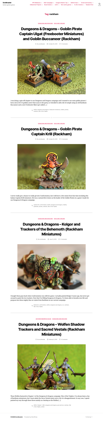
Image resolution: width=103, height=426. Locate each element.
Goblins (63, 114)
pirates (67, 114)
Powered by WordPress (31, 422)
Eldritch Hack (74, 2)
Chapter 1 (39, 410)
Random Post (89, 5)
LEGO (56, 5)
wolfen (43, 412)
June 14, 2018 (53, 244)
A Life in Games (78, 5)
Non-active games (66, 5)
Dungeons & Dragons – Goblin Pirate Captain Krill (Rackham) (51, 136)
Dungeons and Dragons (45, 23)
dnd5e (35, 114)
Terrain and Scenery (86, 2)
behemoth (36, 310)
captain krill (36, 210)
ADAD (35, 410)
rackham (36, 116)
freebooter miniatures (54, 114)
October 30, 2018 (53, 49)
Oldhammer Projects (35, 5)
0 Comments (64, 49)
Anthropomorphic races (43, 324)
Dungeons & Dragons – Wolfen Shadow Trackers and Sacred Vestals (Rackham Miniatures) (51, 334)
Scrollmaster (7, 3)
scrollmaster (41, 49)
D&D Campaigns (48, 2)
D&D (44, 410)
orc (63, 310)
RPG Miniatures (36, 2)
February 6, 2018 (53, 344)
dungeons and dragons (43, 114)
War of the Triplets (43, 116)
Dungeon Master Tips (62, 2)
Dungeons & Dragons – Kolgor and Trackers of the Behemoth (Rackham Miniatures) (51, 234)
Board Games (48, 5)
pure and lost (60, 410)
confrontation (43, 210)
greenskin (36, 211)
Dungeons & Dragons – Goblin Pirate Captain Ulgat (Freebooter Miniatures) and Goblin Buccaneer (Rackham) (51, 36)
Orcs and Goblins (59, 23)
